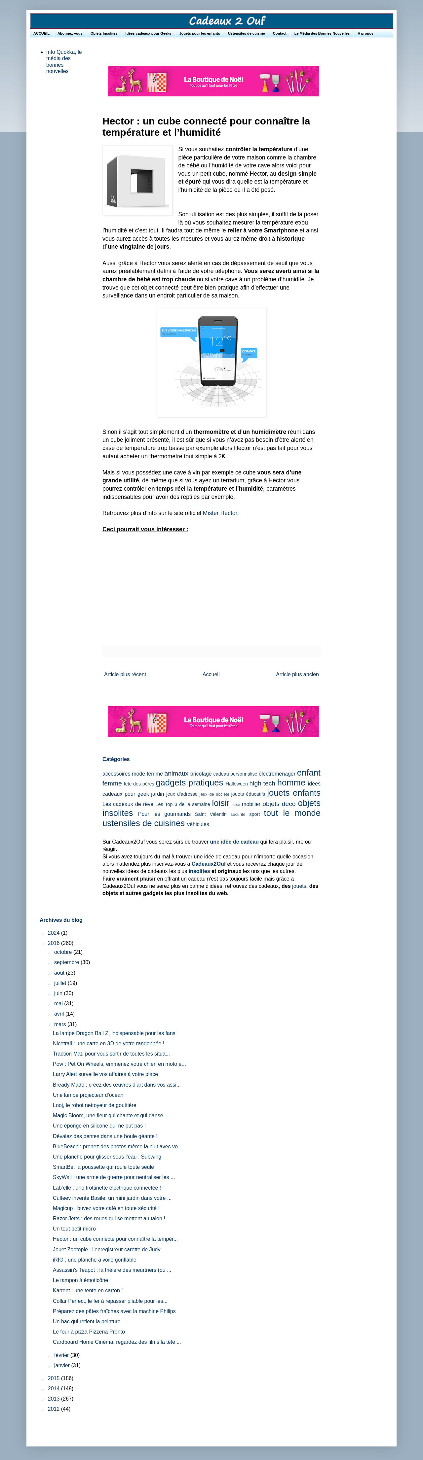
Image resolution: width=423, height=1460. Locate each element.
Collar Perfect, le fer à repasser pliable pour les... (110, 1301)
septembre (67, 962)
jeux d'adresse (182, 794)
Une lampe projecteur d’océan (88, 1095)
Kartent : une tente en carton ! (88, 1290)
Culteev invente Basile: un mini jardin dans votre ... (112, 1198)
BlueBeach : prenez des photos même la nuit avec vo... (117, 1146)
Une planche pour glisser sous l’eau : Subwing (107, 1157)
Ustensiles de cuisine (246, 33)
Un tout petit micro (74, 1229)
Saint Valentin (211, 814)
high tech (262, 783)
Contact (280, 33)
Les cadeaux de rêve (127, 804)
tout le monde (292, 812)
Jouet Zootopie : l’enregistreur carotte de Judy (107, 1249)
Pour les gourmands (164, 814)
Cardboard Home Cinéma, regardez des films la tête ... (117, 1342)
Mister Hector (220, 513)
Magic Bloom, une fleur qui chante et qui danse (108, 1115)
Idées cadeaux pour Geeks (149, 33)
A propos (365, 33)
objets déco (278, 803)
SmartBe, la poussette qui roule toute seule (103, 1167)
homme (291, 782)
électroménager (277, 774)
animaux (177, 773)
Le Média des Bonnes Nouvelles (322, 33)
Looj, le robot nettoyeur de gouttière (94, 1105)
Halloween (237, 783)
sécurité (238, 814)
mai (59, 1003)
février (62, 1355)
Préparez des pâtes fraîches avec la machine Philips (114, 1311)
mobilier (251, 804)
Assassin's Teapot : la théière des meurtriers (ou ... (112, 1270)
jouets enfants (294, 792)
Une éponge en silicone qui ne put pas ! (99, 1126)
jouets (299, 886)
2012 (54, 1409)
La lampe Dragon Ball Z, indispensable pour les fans (114, 1033)
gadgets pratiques (189, 782)
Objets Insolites (104, 33)
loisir (221, 803)
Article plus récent (125, 674)
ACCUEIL (41, 33)
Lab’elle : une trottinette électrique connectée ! (107, 1188)
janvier (62, 1365)
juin (59, 993)
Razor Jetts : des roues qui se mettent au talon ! (109, 1218)
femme (112, 783)
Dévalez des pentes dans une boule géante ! (105, 1136)
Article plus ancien (297, 674)
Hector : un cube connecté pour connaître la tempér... (115, 1239)
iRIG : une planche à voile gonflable (94, 1260)
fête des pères (139, 783)
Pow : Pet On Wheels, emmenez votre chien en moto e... (119, 1064)
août (60, 973)
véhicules (198, 824)
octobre (63, 952)
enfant (309, 772)
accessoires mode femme (132, 774)
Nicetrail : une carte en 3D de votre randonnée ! (108, 1043)
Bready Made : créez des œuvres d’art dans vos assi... (117, 1085)
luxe (236, 804)
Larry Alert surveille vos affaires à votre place (105, 1074)
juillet (61, 983)
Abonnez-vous (70, 33)
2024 (54, 933)
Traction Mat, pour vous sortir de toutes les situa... (111, 1054)
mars (60, 1024)
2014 (54, 1388)
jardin (157, 794)
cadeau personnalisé (235, 774)
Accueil (211, 674)
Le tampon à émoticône (80, 1280)
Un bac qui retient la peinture (87, 1321)
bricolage (201, 774)
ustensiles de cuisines (143, 823)
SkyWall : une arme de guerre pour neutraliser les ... (114, 1177)
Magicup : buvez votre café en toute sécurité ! (106, 1208)
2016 (54, 943)
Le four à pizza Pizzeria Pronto (89, 1332)
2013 (54, 1399)
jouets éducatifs (248, 794)
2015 (54, 1378)
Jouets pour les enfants (199, 33)
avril (59, 1014)
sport (254, 814)
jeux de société (214, 794)
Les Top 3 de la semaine (183, 804)
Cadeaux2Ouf (209, 864)
